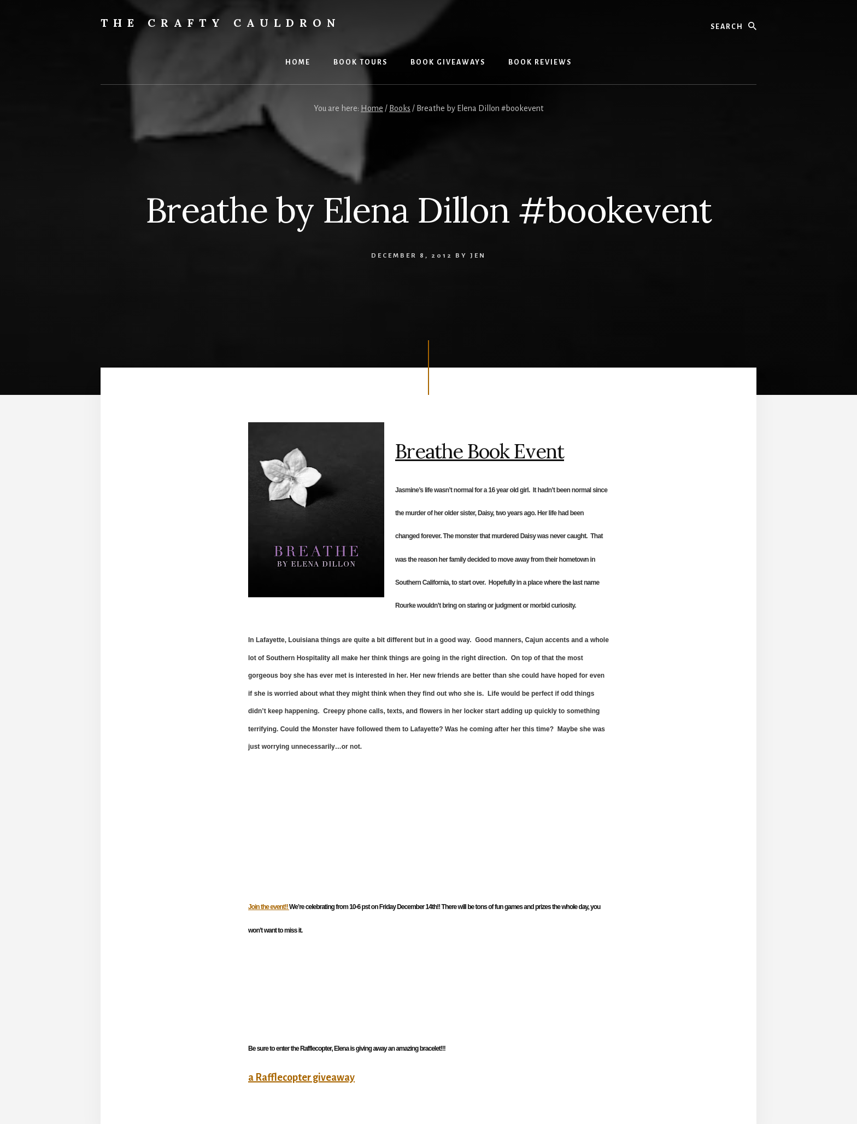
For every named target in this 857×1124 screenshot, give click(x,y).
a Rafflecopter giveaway (301, 1077)
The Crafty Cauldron (221, 23)
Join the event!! (268, 907)
